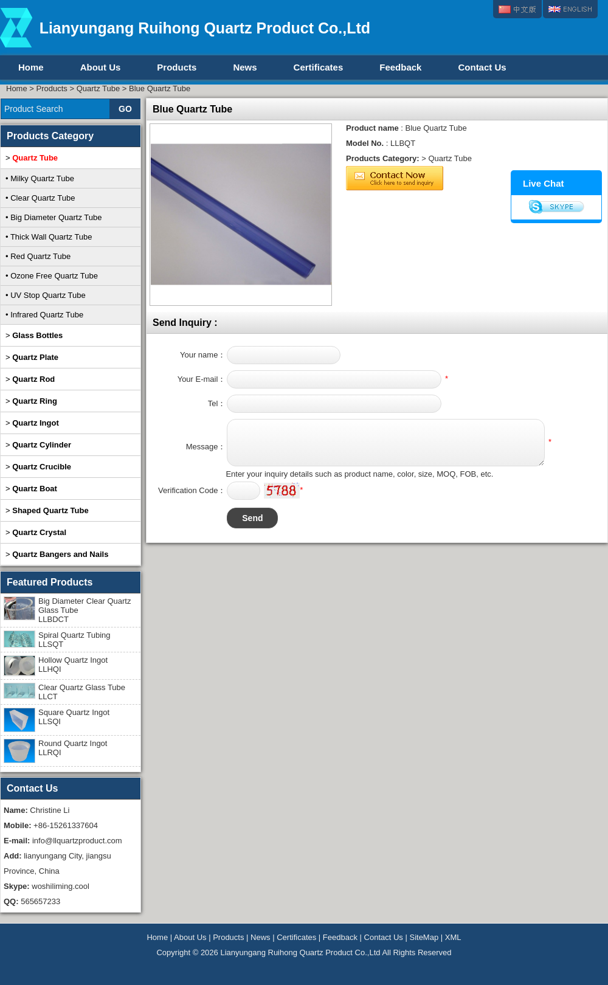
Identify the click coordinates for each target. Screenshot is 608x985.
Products (176, 67)
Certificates (319, 67)
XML (453, 937)
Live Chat (543, 183)
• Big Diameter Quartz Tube (53, 217)
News (245, 67)
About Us (100, 67)
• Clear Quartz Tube (40, 197)
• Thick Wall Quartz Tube (48, 236)
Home (31, 67)
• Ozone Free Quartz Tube (51, 275)
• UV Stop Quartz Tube (45, 295)
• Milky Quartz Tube (39, 178)
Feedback (400, 67)
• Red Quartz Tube (38, 256)
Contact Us (482, 67)
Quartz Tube (98, 88)
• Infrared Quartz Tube (44, 314)
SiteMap (423, 937)
